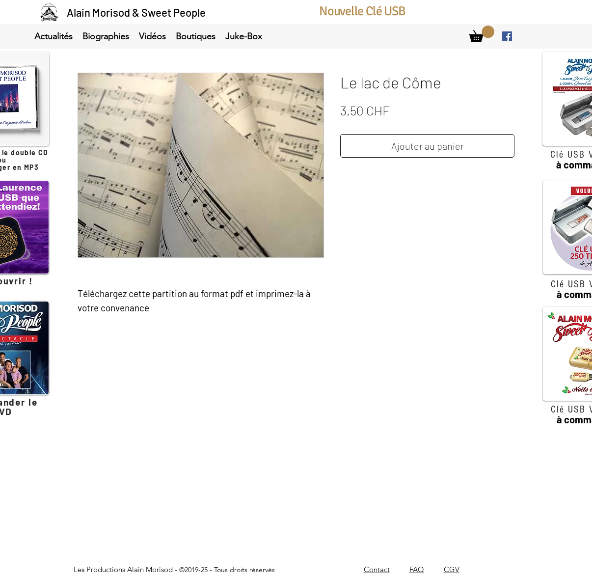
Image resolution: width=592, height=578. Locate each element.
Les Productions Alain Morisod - (174, 569)
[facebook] (507, 36)
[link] (481, 34)
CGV (451, 569)
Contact (377, 569)
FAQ (416, 569)
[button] (53, 36)
